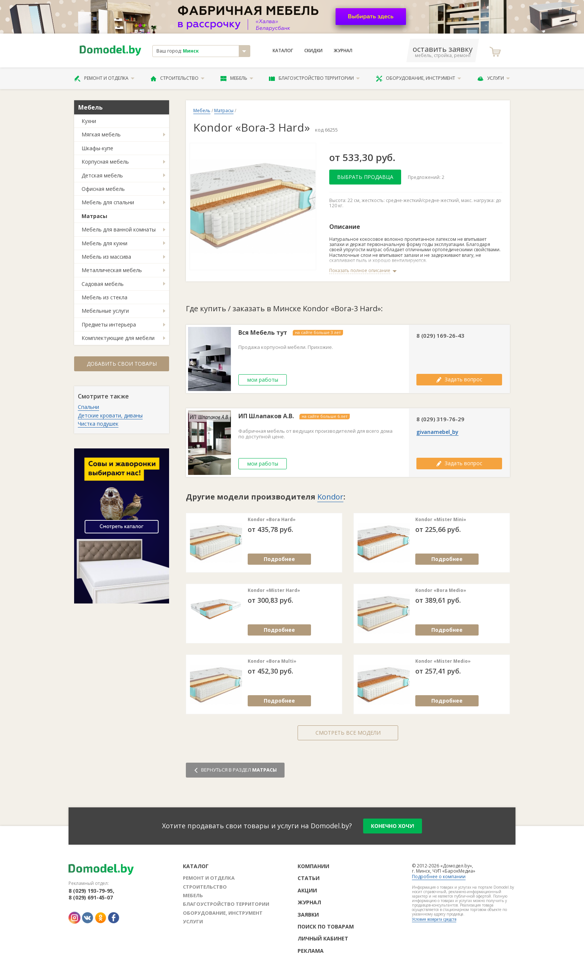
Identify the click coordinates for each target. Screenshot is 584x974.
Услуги (493, 78)
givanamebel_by (437, 432)
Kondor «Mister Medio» (443, 661)
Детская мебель (102, 175)
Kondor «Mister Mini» (440, 519)
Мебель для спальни (108, 202)
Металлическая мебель (112, 270)
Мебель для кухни (104, 243)
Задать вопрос (459, 379)
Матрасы (94, 216)
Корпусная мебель (105, 161)
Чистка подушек (98, 423)
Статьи (309, 878)
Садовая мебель (103, 283)
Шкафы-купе (97, 148)
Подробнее (279, 558)
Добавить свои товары (122, 363)
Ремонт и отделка (104, 78)
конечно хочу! (392, 825)
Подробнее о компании (439, 876)
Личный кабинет (323, 938)
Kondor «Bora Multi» (272, 661)
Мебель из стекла (104, 297)
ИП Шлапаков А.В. (266, 416)
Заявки (308, 914)
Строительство (177, 78)
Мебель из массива (106, 256)
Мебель (236, 78)
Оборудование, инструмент (418, 78)
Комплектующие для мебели (118, 337)
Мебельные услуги (105, 310)
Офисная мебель (103, 188)
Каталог (283, 51)
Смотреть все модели (348, 732)
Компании (313, 866)
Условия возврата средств (434, 919)
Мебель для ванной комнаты (119, 229)
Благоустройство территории (314, 78)
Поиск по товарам (326, 926)
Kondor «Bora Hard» (272, 519)
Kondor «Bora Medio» (440, 590)
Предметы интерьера (109, 324)
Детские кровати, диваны (110, 415)
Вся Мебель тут (262, 333)
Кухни (89, 120)
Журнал (343, 51)
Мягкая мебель (101, 134)
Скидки (313, 51)
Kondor (330, 497)
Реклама (311, 950)
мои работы (262, 379)
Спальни (88, 406)
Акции (307, 890)
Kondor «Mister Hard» (274, 590)
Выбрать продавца (365, 176)
